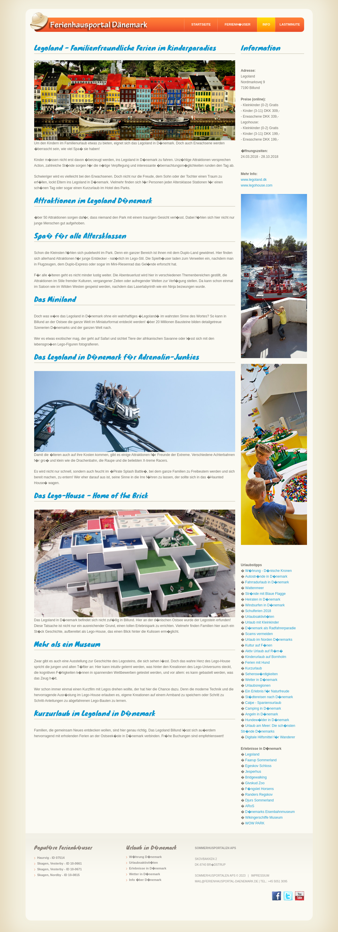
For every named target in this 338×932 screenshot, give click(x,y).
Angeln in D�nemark (261, 714)
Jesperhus (253, 772)
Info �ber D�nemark (145, 879)
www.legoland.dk (254, 180)
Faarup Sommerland (261, 760)
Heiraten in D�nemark (262, 599)
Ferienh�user (237, 24)
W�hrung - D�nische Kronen (268, 571)
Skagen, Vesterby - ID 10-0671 (59, 869)
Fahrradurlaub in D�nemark (267, 582)
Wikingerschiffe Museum (264, 818)
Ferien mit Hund (257, 663)
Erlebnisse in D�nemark (148, 868)
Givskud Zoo (254, 783)
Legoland (252, 754)
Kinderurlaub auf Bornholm (265, 657)
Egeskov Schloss (258, 766)
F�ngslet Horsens (259, 789)
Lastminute (290, 24)
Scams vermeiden (259, 634)
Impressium (260, 875)
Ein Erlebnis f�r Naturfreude (267, 691)
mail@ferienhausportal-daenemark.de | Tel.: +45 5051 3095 (241, 881)
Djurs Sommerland (259, 800)
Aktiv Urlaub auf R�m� (264, 651)
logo (93, 22)
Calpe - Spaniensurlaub (263, 703)
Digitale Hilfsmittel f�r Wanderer (270, 737)
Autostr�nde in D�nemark (266, 576)
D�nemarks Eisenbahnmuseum (270, 812)
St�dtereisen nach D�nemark (269, 697)
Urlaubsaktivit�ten (259, 617)
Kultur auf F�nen (258, 645)
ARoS (249, 806)
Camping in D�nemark (263, 708)
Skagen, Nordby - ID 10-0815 (58, 875)
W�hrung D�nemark (145, 857)
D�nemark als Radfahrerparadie (270, 628)
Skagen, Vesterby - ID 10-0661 (59, 863)
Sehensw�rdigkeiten (261, 674)
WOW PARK (254, 823)
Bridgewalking (256, 777)
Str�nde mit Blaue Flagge (265, 594)
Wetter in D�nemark (261, 680)
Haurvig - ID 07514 (51, 857)
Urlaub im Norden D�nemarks (268, 640)
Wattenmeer (254, 588)
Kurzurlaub (253, 668)
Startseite (201, 24)
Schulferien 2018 (258, 611)
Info (266, 24)
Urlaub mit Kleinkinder (262, 622)
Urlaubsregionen (258, 686)
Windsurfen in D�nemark (265, 605)
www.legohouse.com (257, 185)
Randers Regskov (259, 795)
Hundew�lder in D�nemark (267, 720)
